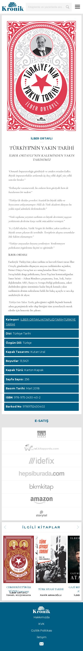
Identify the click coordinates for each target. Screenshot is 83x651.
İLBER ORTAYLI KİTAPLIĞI (37, 319)
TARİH (59, 319)
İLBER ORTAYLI (41, 138)
